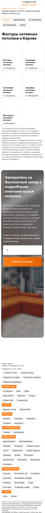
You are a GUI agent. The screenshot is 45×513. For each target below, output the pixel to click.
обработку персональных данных (27, 270)
